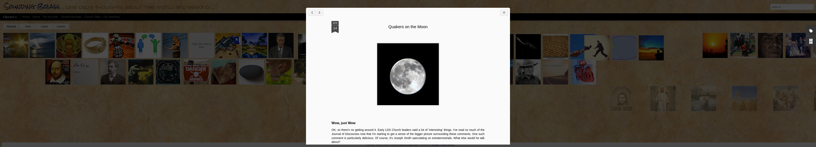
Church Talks (92, 16)
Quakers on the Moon (644, 41)
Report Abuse (447, 145)
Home (26, 16)
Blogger (435, 145)
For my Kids (50, 16)
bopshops (413, 145)
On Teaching (112, 16)
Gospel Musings (71, 16)
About (36, 16)
